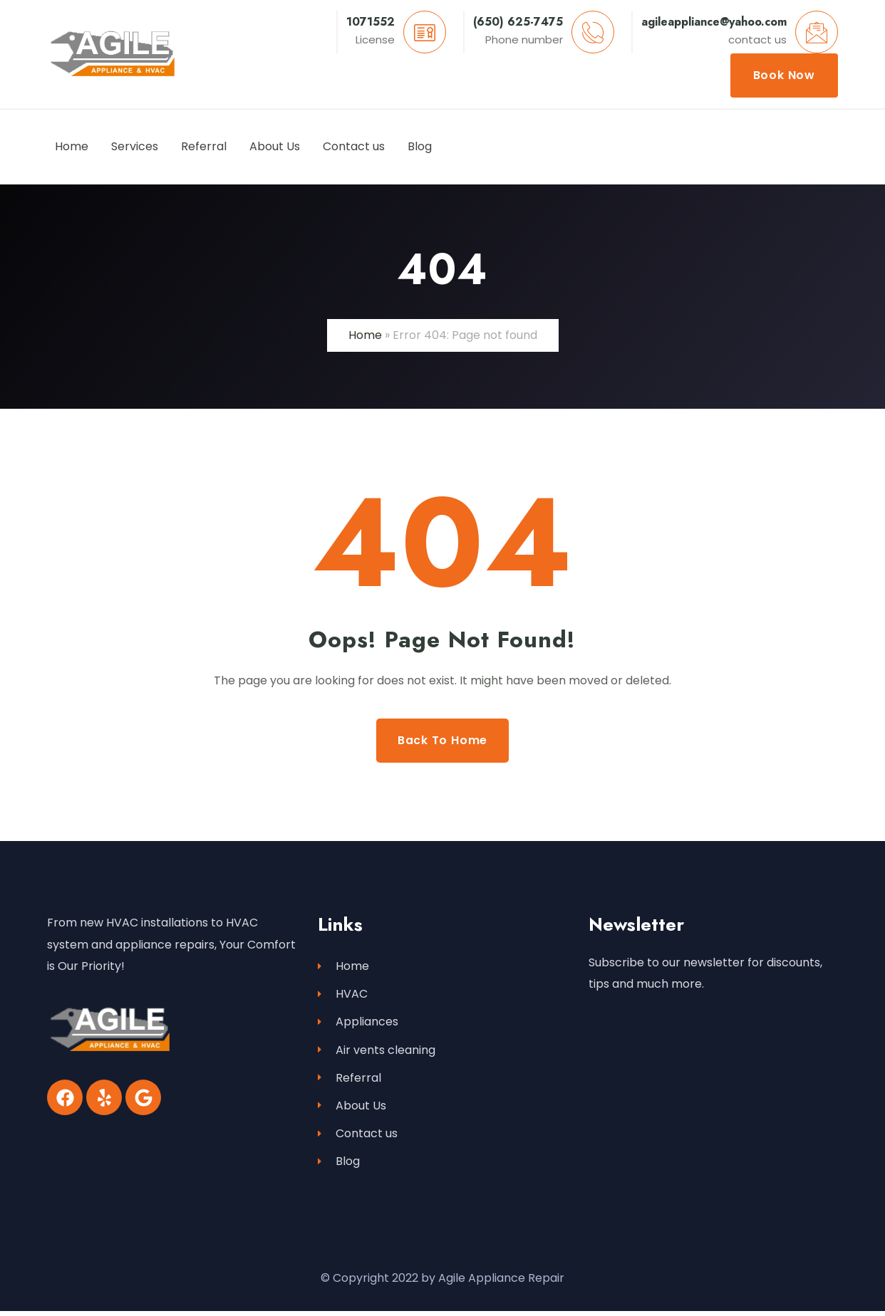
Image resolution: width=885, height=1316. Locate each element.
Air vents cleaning (376, 1051)
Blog (339, 1165)
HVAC (343, 994)
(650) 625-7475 (518, 22)
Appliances (358, 1023)
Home (365, 335)
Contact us (358, 1137)
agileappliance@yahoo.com (714, 22)
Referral (349, 1080)
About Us (352, 1108)
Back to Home (443, 740)
